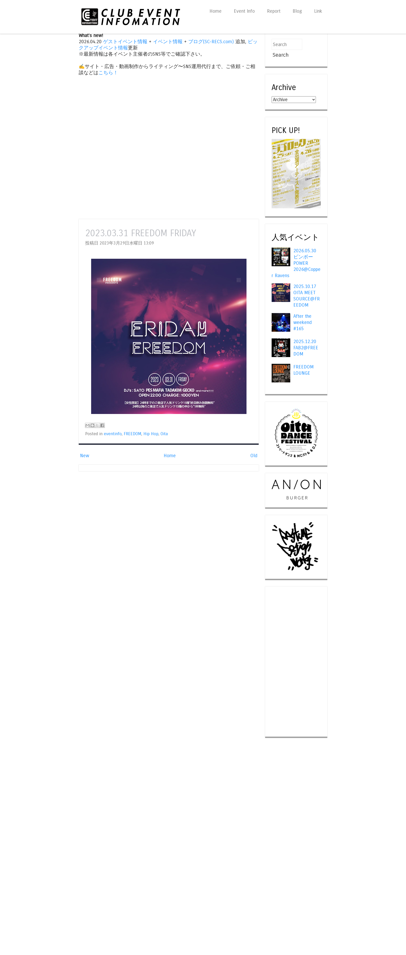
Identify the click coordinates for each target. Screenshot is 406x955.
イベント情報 (168, 42)
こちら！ (108, 73)
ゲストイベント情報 (125, 42)
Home (215, 11)
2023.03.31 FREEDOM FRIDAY (140, 233)
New (84, 455)
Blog (297, 11)
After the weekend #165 (302, 322)
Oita (164, 433)
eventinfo (113, 433)
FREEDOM (132, 433)
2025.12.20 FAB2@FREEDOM (305, 348)
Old (253, 455)
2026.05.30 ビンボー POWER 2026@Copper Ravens (296, 263)
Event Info (244, 11)
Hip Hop (150, 433)
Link (318, 11)
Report (273, 11)
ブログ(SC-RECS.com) (211, 42)
